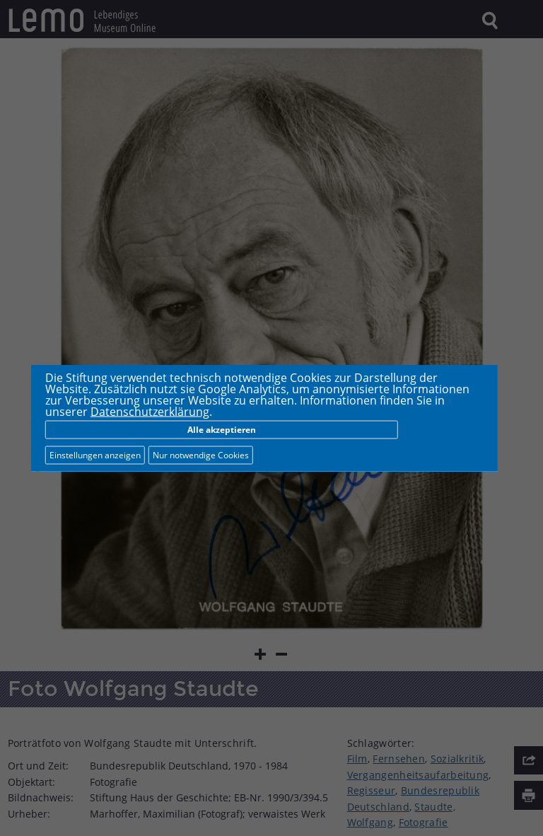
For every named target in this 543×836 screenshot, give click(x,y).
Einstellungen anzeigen (95, 455)
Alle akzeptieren (221, 430)
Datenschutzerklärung (149, 411)
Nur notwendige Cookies (201, 455)
